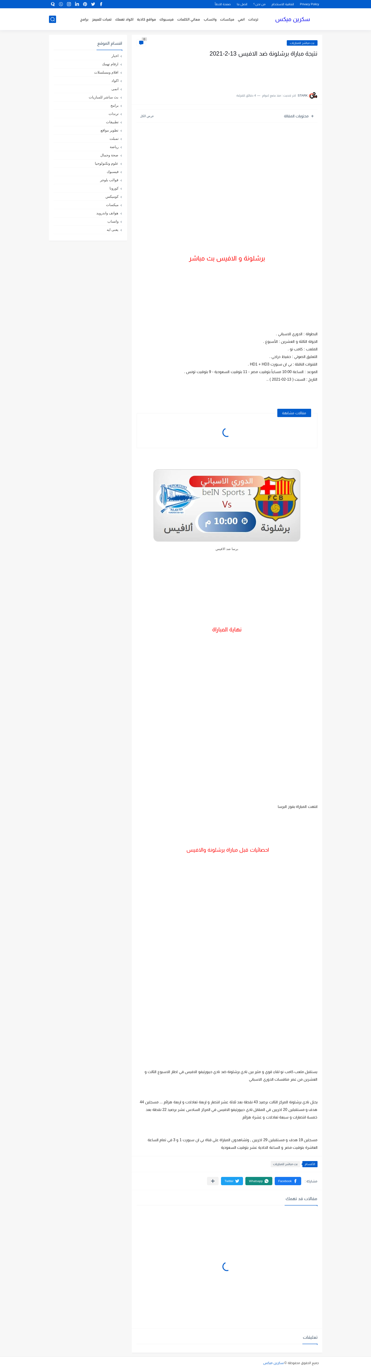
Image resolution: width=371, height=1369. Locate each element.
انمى (115, 89)
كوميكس (112, 196)
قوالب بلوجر (109, 180)
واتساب (210, 19)
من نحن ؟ (259, 4)
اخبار (115, 56)
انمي (241, 19)
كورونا (114, 188)
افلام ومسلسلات (106, 72)
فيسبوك (166, 19)
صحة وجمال (109, 155)
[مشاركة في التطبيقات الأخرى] (213, 1181)
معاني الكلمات (188, 19)
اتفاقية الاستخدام (283, 4)
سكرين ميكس (292, 19)
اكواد (115, 81)
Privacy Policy (309, 4)
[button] (288, 1181)
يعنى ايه (112, 230)
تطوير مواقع (109, 130)
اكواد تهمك (124, 19)
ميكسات (227, 19)
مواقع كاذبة (146, 19)
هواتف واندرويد (107, 213)
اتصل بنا (242, 4)
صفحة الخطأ (223, 4)
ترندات (253, 19)
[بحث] (52, 19)
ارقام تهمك (110, 64)
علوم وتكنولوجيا (106, 163)
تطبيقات (112, 122)
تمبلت (114, 138)
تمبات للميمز (102, 19)
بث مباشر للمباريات (302, 43)
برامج (84, 19)
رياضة (114, 147)
